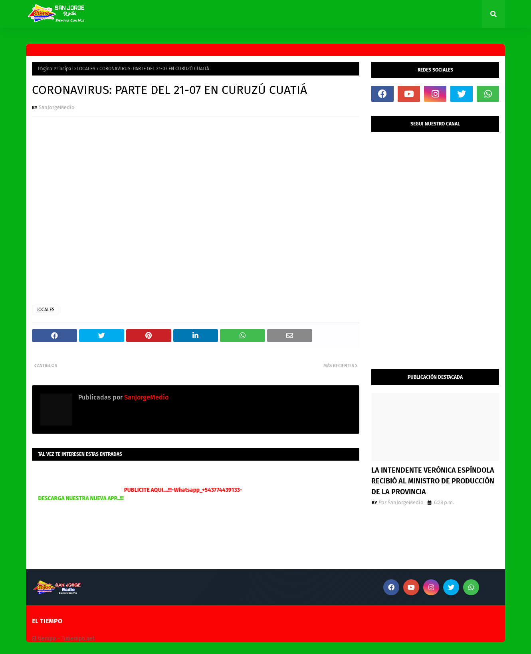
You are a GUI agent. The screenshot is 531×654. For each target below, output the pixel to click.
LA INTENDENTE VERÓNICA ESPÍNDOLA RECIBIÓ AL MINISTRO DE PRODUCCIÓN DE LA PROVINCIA (432, 481)
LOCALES (86, 69)
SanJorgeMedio (57, 107)
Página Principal (55, 69)
